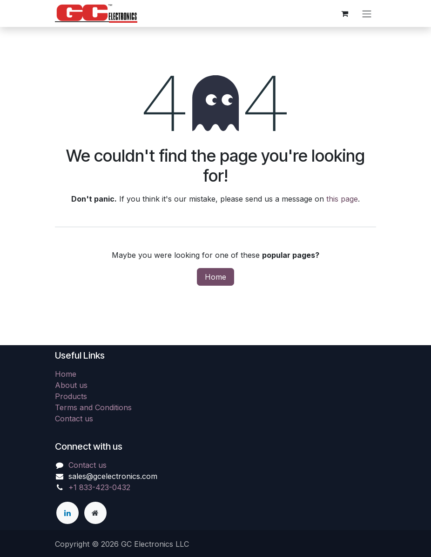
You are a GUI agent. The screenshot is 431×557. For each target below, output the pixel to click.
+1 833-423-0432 (99, 487)
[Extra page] (95, 513)
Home (215, 277)
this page (342, 198)
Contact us (74, 418)
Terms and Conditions (93, 407)
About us (71, 385)
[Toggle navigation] (366, 13)
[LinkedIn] (67, 513)
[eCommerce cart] (344, 13)
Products (71, 396)
